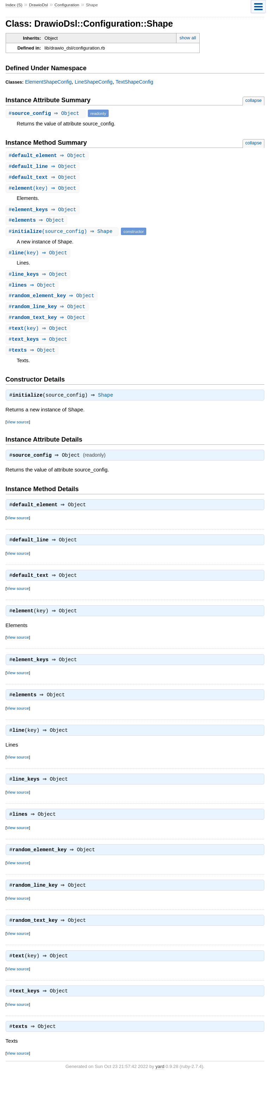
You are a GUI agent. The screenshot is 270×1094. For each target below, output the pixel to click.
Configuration (66, 4)
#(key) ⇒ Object (43, 189)
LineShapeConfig (94, 82)
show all (188, 37)
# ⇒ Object (46, 113)
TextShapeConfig (134, 82)
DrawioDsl (38, 4)
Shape (107, 401)
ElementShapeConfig (48, 82)
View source (18, 427)
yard (159, 1083)
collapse (253, 100)
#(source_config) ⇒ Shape (63, 233)
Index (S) (14, 4)
